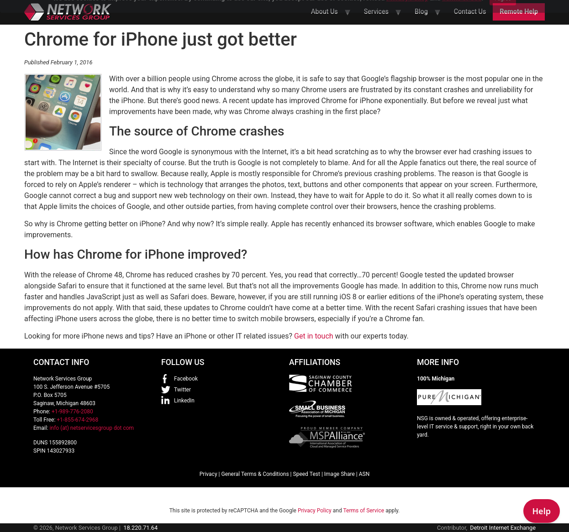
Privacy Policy (315, 510)
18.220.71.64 (140, 527)
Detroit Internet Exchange (503, 527)
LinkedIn (184, 400)
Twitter (182, 389)
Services (376, 12)
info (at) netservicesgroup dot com (92, 428)
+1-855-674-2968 (77, 420)
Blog (421, 12)
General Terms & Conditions (255, 474)
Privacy (208, 474)
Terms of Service (363, 510)
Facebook (186, 379)
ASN (364, 474)
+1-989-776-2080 (72, 411)
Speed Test (306, 474)
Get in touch (313, 336)
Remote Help (519, 12)
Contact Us (470, 12)
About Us (324, 12)
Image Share (339, 474)
